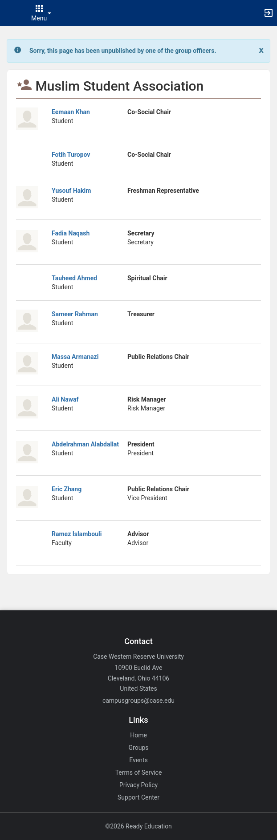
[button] (11, 12)
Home (138, 735)
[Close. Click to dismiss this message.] (261, 50)
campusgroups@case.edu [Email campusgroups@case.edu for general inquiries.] (138, 700)
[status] (122, 51)
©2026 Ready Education (138, 826)
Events (138, 760)
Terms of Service (138, 772)
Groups (139, 747)
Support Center (138, 797)
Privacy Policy (138, 784)
